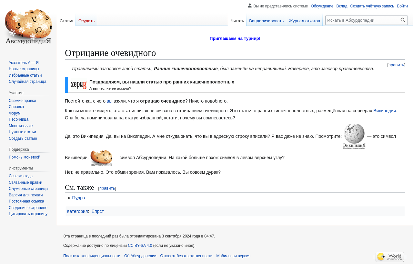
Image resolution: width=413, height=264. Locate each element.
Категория (77, 211)
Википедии (384, 110)
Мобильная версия (233, 256)
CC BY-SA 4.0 (140, 245)
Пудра (78, 197)
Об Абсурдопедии (140, 256)
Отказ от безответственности (186, 256)
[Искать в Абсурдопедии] (366, 20)
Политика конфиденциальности (91, 256)
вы (110, 101)
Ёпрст (98, 211)
